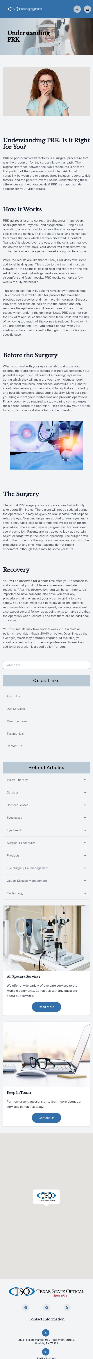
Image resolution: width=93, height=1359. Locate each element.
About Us (13, 696)
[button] (3, 9)
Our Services (16, 709)
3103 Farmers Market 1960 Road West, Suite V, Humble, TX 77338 (46, 1341)
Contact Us (14, 746)
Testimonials (15, 733)
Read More (46, 1007)
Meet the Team (17, 721)
